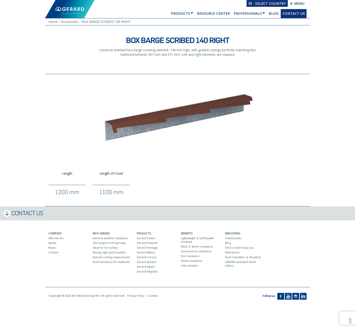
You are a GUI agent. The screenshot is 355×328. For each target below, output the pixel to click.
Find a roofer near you (239, 248)
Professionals (248, 13)
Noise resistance (191, 261)
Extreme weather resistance (110, 238)
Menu (297, 3)
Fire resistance (190, 256)
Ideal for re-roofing (105, 248)
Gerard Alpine (146, 267)
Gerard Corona (146, 257)
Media (52, 243)
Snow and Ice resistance (196, 251)
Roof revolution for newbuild (111, 262)
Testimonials (233, 238)
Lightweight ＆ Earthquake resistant (197, 240)
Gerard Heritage (147, 248)
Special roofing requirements (111, 257)
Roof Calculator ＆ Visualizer (243, 257)
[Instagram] (295, 296)
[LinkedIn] (303, 296)
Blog (273, 13)
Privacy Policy (135, 296)
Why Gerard (101, 233)
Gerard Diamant (147, 243)
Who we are (56, 238)
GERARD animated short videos (240, 264)
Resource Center (213, 13)
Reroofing (232, 233)
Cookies (152, 296)
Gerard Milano (146, 252)
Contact (53, 252)
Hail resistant (189, 266)
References (232, 252)
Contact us (294, 13)
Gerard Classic (146, 238)
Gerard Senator (147, 262)
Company (55, 233)
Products (180, 13)
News (51, 248)
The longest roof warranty (109, 243)
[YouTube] (288, 296)
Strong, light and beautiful (109, 252)
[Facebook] (280, 296)
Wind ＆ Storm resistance (197, 246)
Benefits (186, 233)
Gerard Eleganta (147, 271)
